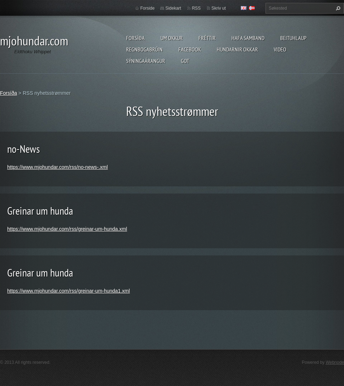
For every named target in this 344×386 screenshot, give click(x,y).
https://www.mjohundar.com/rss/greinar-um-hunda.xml (67, 229)
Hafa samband (247, 37)
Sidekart (173, 8)
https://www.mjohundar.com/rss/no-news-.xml (57, 167)
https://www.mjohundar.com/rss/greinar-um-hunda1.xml (68, 291)
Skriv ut (218, 8)
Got (185, 60)
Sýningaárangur (145, 60)
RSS (196, 8)
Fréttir (207, 37)
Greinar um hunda (40, 211)
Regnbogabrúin (144, 49)
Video (280, 49)
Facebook (189, 49)
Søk (337, 8)
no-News (23, 149)
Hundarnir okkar (237, 49)
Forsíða (135, 37)
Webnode (335, 362)
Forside (147, 8)
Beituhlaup (293, 37)
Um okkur (172, 37)
